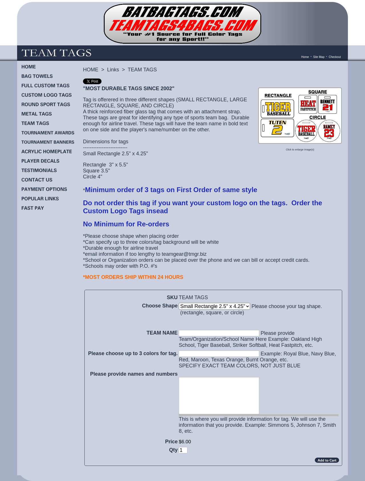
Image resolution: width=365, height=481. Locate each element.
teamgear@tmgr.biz (183, 254)
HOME (90, 70)
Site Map (318, 57)
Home (305, 57)
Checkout (335, 57)
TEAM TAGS (142, 70)
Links (113, 70)
